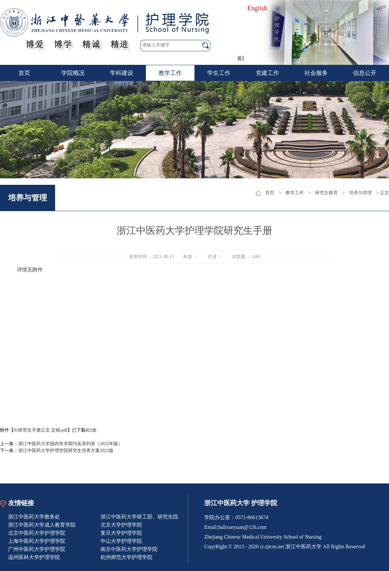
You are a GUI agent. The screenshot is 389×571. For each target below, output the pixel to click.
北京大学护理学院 (121, 525)
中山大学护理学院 (121, 541)
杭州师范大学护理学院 (126, 557)
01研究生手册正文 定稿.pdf (40, 430)
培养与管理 (360, 192)
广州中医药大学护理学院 (36, 549)
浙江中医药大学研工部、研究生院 (139, 516)
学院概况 (73, 73)
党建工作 (267, 73)
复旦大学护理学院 (121, 533)
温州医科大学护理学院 (34, 557)
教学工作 (170, 73)
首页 (24, 73)
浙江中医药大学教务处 (34, 516)
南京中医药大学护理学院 (129, 549)
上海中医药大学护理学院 (36, 541)
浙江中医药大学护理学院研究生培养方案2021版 (65, 450)
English (257, 8)
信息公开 (364, 73)
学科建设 (121, 73)
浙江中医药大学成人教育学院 (42, 525)
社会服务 (316, 73)
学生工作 (218, 73)
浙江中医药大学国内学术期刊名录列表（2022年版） (70, 443)
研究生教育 (326, 192)
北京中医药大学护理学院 (36, 533)
